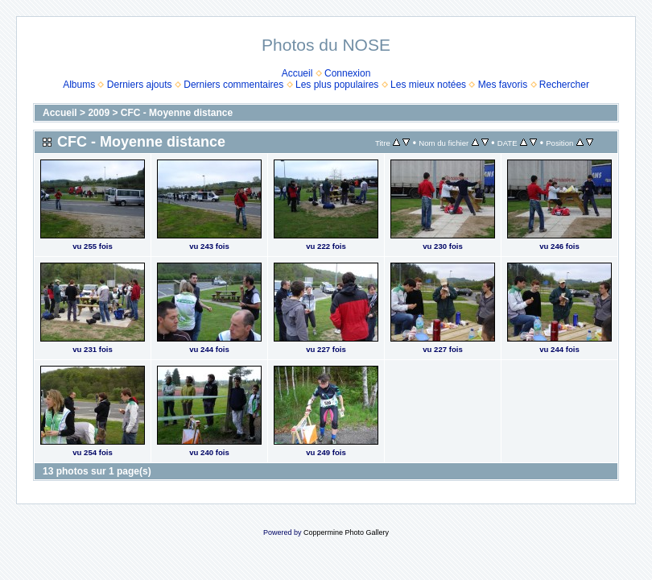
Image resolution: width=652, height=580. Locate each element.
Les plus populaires (336, 84)
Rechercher (564, 84)
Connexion (347, 73)
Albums (79, 84)
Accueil (297, 73)
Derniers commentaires (233, 84)
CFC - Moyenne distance (177, 112)
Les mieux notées (428, 84)
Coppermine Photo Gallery (346, 532)
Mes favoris (502, 84)
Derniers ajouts (139, 84)
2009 (98, 112)
